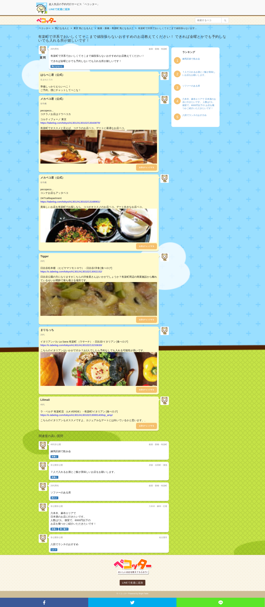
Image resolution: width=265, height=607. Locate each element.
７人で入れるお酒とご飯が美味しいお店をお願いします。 (198, 73)
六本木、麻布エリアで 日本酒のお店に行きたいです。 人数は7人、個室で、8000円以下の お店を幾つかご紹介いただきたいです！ (199, 104)
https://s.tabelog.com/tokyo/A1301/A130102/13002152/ (71, 271)
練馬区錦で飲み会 (191, 59)
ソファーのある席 (191, 86)
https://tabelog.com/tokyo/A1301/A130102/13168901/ (70, 201)
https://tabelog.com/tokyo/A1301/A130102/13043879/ (70, 122)
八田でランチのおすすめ (194, 115)
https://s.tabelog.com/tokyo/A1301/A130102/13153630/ (71, 345)
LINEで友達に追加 (59, 9)
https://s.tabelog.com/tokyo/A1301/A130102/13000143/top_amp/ (76, 415)
